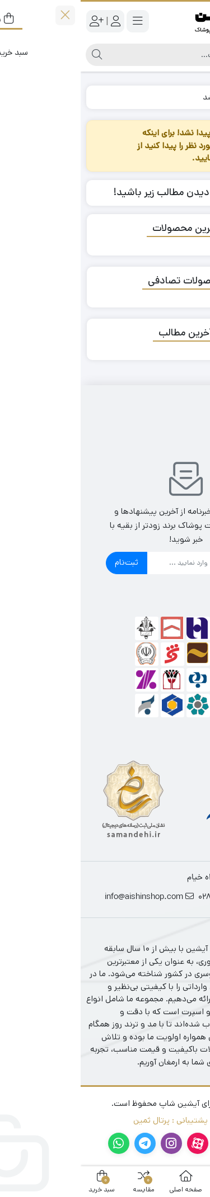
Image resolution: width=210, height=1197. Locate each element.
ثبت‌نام (46, 562)
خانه (191, 97)
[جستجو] (115, 55)
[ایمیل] (116, 563)
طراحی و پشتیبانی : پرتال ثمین (105, 1120)
